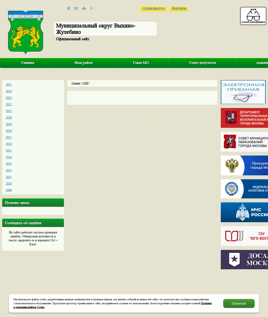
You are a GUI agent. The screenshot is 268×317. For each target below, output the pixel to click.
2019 (9, 124)
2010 (9, 183)
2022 (9, 104)
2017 (9, 137)
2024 (9, 91)
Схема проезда (154, 8)
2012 (9, 170)
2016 (9, 144)
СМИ (85, 83)
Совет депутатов (202, 62)
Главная (27, 62)
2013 (9, 163)
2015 (9, 150)
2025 (9, 84)
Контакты (179, 8)
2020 (9, 117)
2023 (9, 97)
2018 (9, 130)
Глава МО (141, 62)
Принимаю (239, 303)
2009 (9, 190)
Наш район (83, 62)
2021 (9, 111)
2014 (9, 157)
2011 (9, 177)
